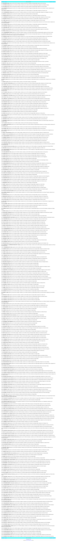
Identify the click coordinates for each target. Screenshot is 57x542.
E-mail (30, 539)
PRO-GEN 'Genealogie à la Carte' (29, 540)
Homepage (27, 539)
